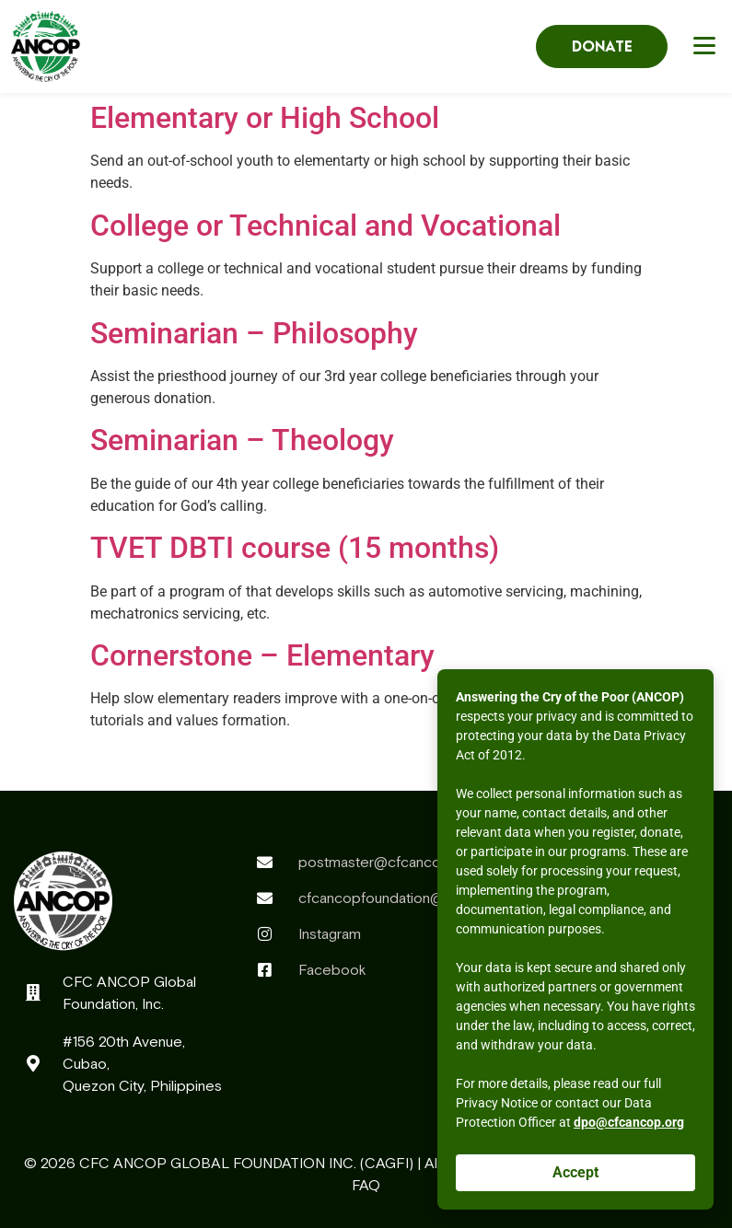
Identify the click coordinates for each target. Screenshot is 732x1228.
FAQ (366, 1184)
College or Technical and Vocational (325, 225)
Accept (575, 1172)
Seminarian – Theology (242, 440)
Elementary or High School (264, 117)
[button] (707, 44)
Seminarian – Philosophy (254, 333)
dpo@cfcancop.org (629, 1122)
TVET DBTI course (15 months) (294, 547)
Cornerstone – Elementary (262, 655)
